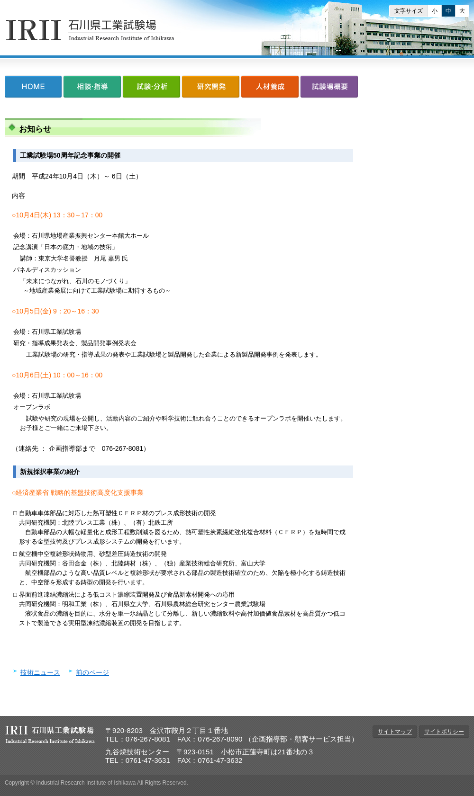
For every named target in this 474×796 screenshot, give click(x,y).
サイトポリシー (444, 731)
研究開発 (210, 89)
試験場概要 (329, 89)
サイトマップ (395, 731)
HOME (34, 89)
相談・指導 (92, 89)
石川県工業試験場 (95, 30)
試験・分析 (151, 89)
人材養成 (270, 89)
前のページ (92, 672)
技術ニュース (40, 672)
